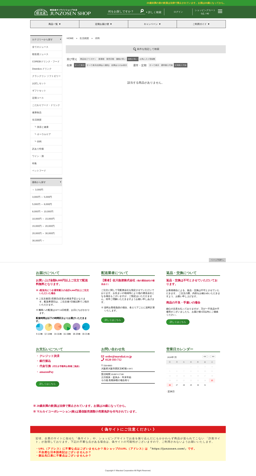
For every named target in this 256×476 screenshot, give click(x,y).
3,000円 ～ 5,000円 (42, 197)
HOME (70, 38)
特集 (34, 163)
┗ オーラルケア (42, 134)
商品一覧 (53, 24)
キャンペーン (151, 24)
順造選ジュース (40, 54)
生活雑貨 (36, 119)
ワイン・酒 (38, 156)
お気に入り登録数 (147, 59)
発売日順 (110, 59)
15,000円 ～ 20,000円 (43, 226)
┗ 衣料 (38, 141)
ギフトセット (39, 90)
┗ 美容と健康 (41, 127)
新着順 (101, 59)
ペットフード (39, 170)
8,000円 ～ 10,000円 (42, 211)
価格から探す (39, 182)
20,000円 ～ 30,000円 (43, 233)
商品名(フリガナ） (88, 59)
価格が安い (121, 59)
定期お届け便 (102, 24)
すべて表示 (154, 65)
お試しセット (39, 83)
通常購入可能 (167, 65)
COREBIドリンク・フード (46, 61)
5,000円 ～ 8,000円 (42, 204)
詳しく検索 (154, 12)
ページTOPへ (217, 260)
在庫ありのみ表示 (119, 65)
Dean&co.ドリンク (42, 68)
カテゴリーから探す (42, 39)
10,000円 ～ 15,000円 (43, 218)
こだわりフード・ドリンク (46, 105)
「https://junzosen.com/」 (168, 448)
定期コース (38, 98)
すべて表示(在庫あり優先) (98, 65)
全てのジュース (40, 47)
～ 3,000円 (37, 189)
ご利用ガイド (200, 24)
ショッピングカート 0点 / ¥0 (205, 12)
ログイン (178, 11)
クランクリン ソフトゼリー (46, 76)
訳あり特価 (38, 148)
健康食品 (36, 112)
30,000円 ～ (38, 240)
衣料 (97, 38)
